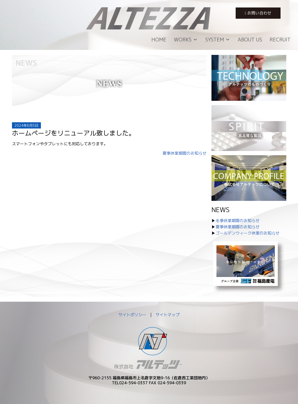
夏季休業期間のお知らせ (184, 153)
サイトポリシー (132, 314)
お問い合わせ (258, 13)
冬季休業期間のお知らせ (238, 220)
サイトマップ (168, 314)
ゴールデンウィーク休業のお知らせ (248, 233)
